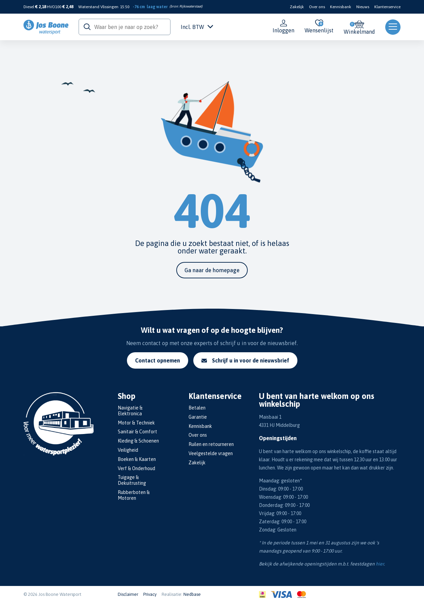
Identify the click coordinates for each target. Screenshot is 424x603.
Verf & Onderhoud (136, 468)
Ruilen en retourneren (211, 444)
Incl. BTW (197, 27)
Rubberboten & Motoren (134, 495)
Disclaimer (128, 594)
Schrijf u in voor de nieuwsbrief (245, 360)
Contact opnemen (157, 360)
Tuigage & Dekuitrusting (132, 480)
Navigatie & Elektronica (130, 410)
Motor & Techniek (136, 423)
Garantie (198, 417)
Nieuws (362, 6)
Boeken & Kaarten (137, 459)
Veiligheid (128, 450)
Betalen (197, 408)
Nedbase (192, 594)
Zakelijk (297, 6)
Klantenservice (387, 6)
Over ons (317, 6)
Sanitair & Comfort (137, 431)
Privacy (150, 594)
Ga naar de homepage (212, 270)
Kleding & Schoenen (138, 441)
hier (380, 564)
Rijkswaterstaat (190, 6)
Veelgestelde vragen (211, 453)
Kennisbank (340, 6)
